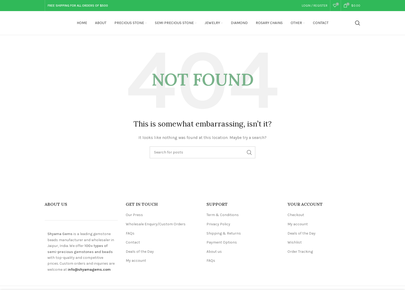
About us (214, 251)
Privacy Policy (218, 224)
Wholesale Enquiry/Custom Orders (156, 224)
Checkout (295, 215)
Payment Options (221, 242)
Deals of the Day (140, 251)
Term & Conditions (222, 215)
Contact (133, 242)
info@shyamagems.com (89, 269)
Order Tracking (300, 251)
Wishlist (294, 242)
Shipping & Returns (223, 233)
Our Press (134, 215)
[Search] (357, 23)
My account (136, 260)
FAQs (130, 233)
